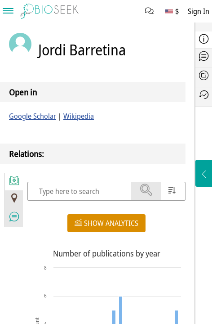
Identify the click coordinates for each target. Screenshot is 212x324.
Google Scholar (32, 116)
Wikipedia (78, 116)
